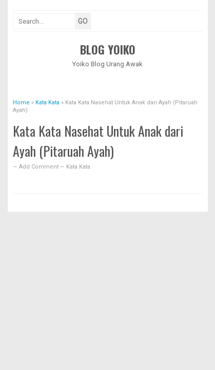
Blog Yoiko (107, 49)
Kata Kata (78, 166)
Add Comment (39, 166)
